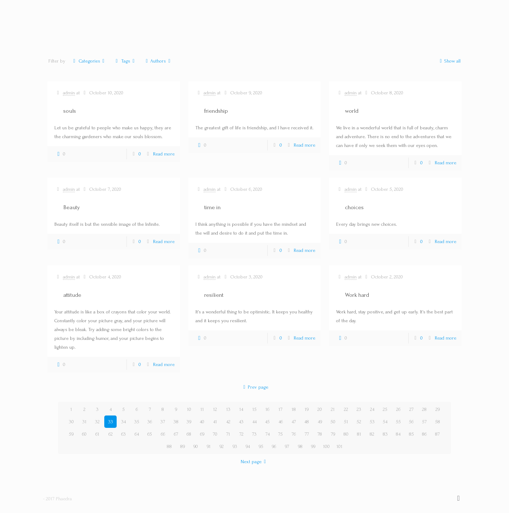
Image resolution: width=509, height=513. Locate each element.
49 (320, 421)
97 (287, 446)
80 (346, 434)
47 (294, 421)
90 (195, 446)
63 (123, 434)
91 (209, 446)
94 (248, 446)
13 (228, 409)
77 (307, 434)
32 (97, 421)
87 (437, 434)
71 (228, 434)
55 (398, 421)
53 (372, 421)
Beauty (71, 207)
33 (110, 421)
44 (254, 421)
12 (215, 409)
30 (71, 421)
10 (189, 409)
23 (359, 409)
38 (176, 421)
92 (222, 446)
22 (346, 409)
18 (294, 409)
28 (424, 409)
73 (254, 434)
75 (280, 434)
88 (169, 446)
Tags (125, 61)
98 (300, 446)
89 (182, 446)
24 (372, 409)
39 (189, 421)
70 (215, 434)
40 (202, 421)
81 (359, 434)
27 (411, 409)
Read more (164, 154)
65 (149, 434)
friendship (216, 110)
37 (162, 421)
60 (84, 434)
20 (319, 409)
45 (267, 421)
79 (333, 434)
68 (189, 434)
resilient (213, 294)
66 (163, 434)
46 (281, 421)
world (351, 110)
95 (261, 446)
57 (424, 421)
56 (411, 421)
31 (84, 421)
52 (359, 421)
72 (241, 434)
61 (97, 434)
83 (385, 434)
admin (69, 92)
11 (202, 409)
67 (176, 434)
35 (136, 421)
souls (69, 110)
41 (215, 421)
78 (319, 434)
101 (340, 446)
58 (437, 421)
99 (313, 446)
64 (137, 434)
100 (326, 446)
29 (437, 409)
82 (372, 434)
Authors (158, 61)
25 (385, 409)
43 (241, 421)
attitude (72, 294)
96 (274, 446)
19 (307, 409)
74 (267, 434)
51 (346, 421)
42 (228, 421)
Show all (449, 61)
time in (212, 207)
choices (354, 207)
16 (267, 409)
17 (280, 409)
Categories (89, 61)
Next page (255, 461)
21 (333, 409)
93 (235, 446)
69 (202, 434)
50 (332, 421)
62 (111, 434)
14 (241, 409)
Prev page (254, 387)
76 (294, 434)
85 (411, 434)
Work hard (357, 294)
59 (71, 434)
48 (306, 421)
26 (398, 409)
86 (424, 434)
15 (254, 409)
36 (149, 421)
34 (123, 421)
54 (385, 421)
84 (398, 434)
